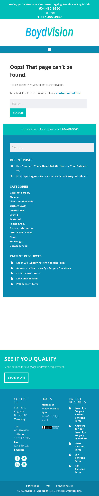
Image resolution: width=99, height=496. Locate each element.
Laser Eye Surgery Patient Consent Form (40, 262)
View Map (20, 419)
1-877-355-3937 (49, 17)
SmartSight (16, 241)
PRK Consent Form (27, 283)
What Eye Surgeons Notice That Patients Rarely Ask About (51, 176)
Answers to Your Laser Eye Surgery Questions (43, 268)
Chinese (14, 197)
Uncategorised (18, 245)
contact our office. (68, 93)
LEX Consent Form (27, 278)
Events (14, 214)
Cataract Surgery (20, 192)
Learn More (16, 377)
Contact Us (32, 486)
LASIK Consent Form (28, 273)
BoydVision (30, 490)
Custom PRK (17, 210)
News (13, 237)
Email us (19, 449)
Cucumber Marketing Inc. (69, 490)
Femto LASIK (17, 223)
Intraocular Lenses (21, 232)
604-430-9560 (49, 8)
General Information (22, 228)
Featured (15, 219)
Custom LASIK (18, 205)
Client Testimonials (21, 201)
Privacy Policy (64, 486)
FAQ (48, 486)
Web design (42, 490)
